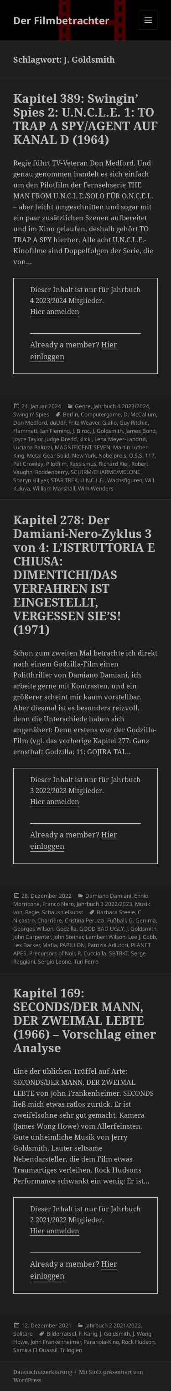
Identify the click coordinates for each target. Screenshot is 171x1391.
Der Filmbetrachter (61, 20)
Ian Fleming (55, 431)
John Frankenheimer (56, 1342)
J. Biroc (81, 431)
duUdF (58, 422)
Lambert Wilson (105, 937)
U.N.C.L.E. (92, 480)
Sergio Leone (54, 961)
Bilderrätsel (61, 1334)
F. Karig (88, 1334)
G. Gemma (142, 920)
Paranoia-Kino (101, 1342)
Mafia (49, 945)
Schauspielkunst (62, 912)
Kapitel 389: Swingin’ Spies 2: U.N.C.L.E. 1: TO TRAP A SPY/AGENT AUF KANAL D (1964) (85, 119)
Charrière (49, 920)
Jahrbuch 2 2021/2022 (113, 1325)
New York (84, 455)
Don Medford (30, 422)
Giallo (109, 422)
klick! (85, 439)
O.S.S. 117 (142, 455)
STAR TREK (64, 480)
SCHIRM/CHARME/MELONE (105, 472)
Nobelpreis (112, 455)
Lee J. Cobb (142, 937)
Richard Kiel (114, 464)
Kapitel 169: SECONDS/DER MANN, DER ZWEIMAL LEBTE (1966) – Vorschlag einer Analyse (84, 1020)
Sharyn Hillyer (30, 480)
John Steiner (68, 937)
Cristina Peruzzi (84, 920)
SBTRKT (118, 953)
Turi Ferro (86, 961)
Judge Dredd (61, 439)
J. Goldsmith (108, 431)
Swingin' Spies (31, 414)
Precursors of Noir (52, 953)
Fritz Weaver (83, 422)
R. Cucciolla (92, 953)
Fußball (116, 920)
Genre (83, 406)
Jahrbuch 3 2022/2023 (104, 904)
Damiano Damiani (108, 896)
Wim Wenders (96, 488)
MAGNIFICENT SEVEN (82, 447)
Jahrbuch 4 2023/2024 (121, 406)
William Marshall (54, 488)
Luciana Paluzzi (32, 447)
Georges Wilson (33, 929)
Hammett (25, 431)
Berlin (70, 414)
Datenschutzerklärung (42, 1372)
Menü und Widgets (148, 29)
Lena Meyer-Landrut (120, 439)
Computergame (101, 414)
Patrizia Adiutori (108, 945)
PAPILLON (72, 945)
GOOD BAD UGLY (101, 929)
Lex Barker (26, 945)
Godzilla (66, 929)
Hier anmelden (54, 311)
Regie (32, 912)
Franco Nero (58, 904)
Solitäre (23, 1334)
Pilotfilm (56, 464)
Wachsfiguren (124, 480)
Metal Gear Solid (48, 455)
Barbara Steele (116, 912)
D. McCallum (140, 414)
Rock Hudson (138, 1342)
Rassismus (82, 464)
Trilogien (71, 1350)
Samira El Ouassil (35, 1350)
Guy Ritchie (133, 422)
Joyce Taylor (27, 439)
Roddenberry (51, 472)
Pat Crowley (28, 464)
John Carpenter (32, 937)
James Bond (140, 431)
